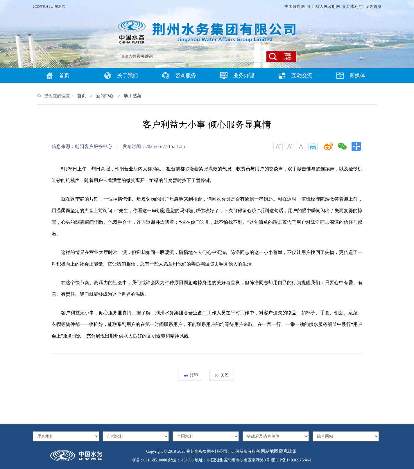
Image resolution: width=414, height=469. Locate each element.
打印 (191, 375)
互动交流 (295, 75)
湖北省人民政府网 (323, 6)
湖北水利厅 (352, 6)
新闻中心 (105, 95)
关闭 (222, 375)
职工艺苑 (132, 95)
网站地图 (269, 451)
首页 (57, 75)
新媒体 (350, 75)
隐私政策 (288, 451)
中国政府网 (294, 6)
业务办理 (237, 75)
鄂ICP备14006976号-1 (291, 460)
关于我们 (121, 75)
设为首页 (373, 6)
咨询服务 (179, 75)
